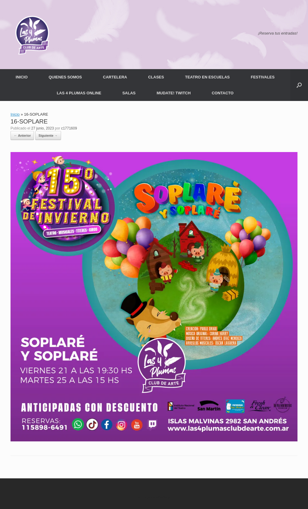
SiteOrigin (163, 497)
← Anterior (22, 135)
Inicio (15, 114)
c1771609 (69, 128)
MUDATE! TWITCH (174, 93)
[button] (299, 85)
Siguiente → (48, 135)
